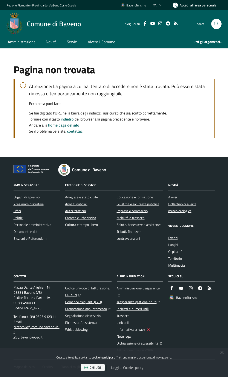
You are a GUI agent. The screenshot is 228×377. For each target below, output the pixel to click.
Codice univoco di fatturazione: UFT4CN (88, 292)
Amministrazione (21, 42)
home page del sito (63, 125)
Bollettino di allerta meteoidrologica (182, 207)
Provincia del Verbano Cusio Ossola (54, 5)
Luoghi (173, 244)
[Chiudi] (222, 352)
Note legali (124, 336)
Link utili (123, 322)
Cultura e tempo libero (81, 224)
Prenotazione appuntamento (87, 308)
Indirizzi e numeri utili (133, 308)
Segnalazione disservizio (83, 315)
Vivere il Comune (101, 42)
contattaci (75, 131)
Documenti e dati (26, 231)
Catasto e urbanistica (80, 217)
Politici (18, 217)
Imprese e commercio (132, 210)
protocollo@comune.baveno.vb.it (37, 329)
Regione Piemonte (18, 5)
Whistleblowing (76, 329)
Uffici (17, 210)
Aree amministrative (29, 204)
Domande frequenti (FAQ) (83, 301)
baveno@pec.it (32, 337)
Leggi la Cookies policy (127, 367)
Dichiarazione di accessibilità (139, 343)
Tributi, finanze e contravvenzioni (129, 235)
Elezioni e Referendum (30, 238)
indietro (67, 119)
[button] (216, 24)
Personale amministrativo (32, 224)
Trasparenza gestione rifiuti (138, 301)
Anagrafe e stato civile (81, 197)
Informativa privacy (131, 329)
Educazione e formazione (135, 197)
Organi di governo (27, 197)
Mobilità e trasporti (131, 217)
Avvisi (172, 197)
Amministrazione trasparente (140, 288)
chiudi (92, 367)
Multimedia (176, 265)
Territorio (175, 258)
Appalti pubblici (76, 204)
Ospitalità (175, 251)
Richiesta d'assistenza (81, 322)
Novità (51, 42)
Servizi (72, 42)
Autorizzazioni (75, 210)
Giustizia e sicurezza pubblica (138, 204)
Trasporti (123, 315)
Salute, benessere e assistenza (139, 224)
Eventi (173, 237)
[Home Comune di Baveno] (43, 24)
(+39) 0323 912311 (41, 316)
